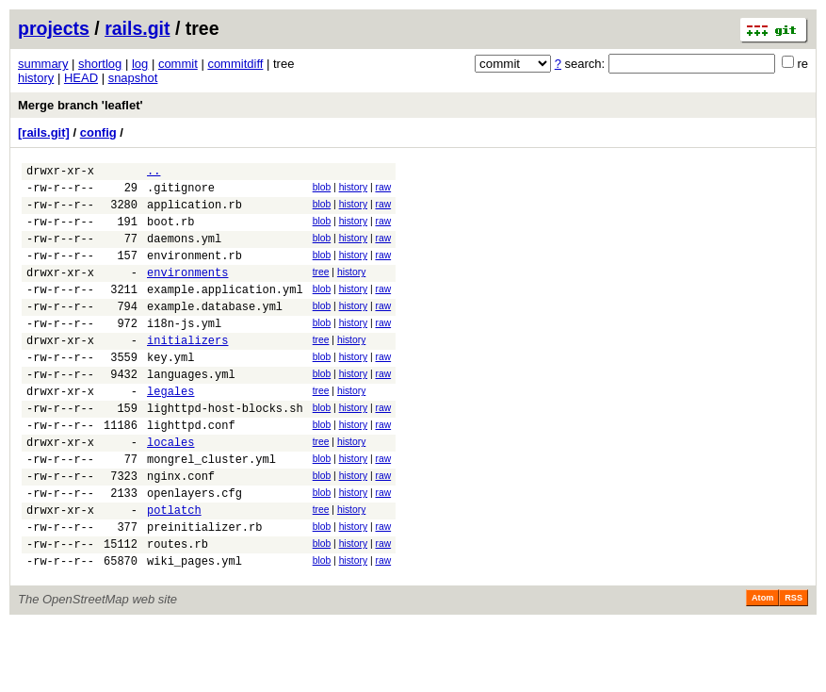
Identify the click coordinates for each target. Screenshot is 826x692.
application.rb (194, 213)
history (36, 78)
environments (187, 292)
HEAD (81, 78)
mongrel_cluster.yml (211, 510)
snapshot (133, 78)
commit (178, 64)
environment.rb (194, 272)
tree (321, 289)
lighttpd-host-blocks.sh (225, 450)
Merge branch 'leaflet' (80, 105)
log (140, 64)
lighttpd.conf (191, 470)
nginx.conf (181, 529)
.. (153, 173)
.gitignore (181, 193)
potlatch (174, 569)
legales (170, 430)
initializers (187, 371)
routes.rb (177, 609)
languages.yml (191, 411)
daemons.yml (184, 252)
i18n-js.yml (184, 351)
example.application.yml (225, 312)
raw (383, 190)
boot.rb (170, 232)
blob (322, 190)
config (98, 132)
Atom (762, 665)
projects (53, 28)
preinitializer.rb (204, 589)
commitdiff (235, 64)
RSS (793, 665)
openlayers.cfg (194, 549)
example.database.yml (215, 331)
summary (43, 64)
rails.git (137, 28)
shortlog (99, 64)
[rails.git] (44, 132)
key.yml (170, 391)
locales (170, 490)
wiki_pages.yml (194, 628)
